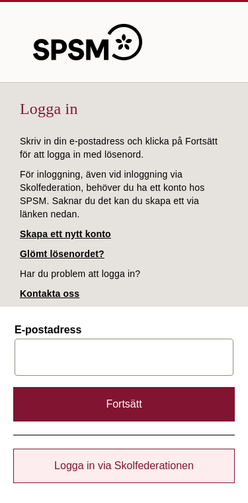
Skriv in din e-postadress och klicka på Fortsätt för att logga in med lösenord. (119, 148)
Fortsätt (124, 404)
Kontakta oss (49, 293)
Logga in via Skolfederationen (124, 465)
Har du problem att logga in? (80, 273)
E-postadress (48, 330)
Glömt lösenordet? (62, 254)
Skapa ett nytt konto (65, 234)
